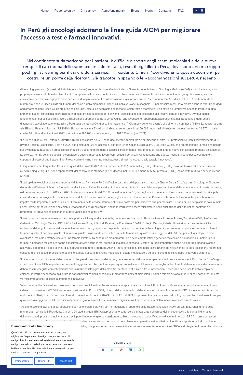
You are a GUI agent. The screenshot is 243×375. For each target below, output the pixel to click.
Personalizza (22, 361)
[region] (44, 344)
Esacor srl (218, 370)
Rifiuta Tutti (44, 361)
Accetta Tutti (65, 361)
